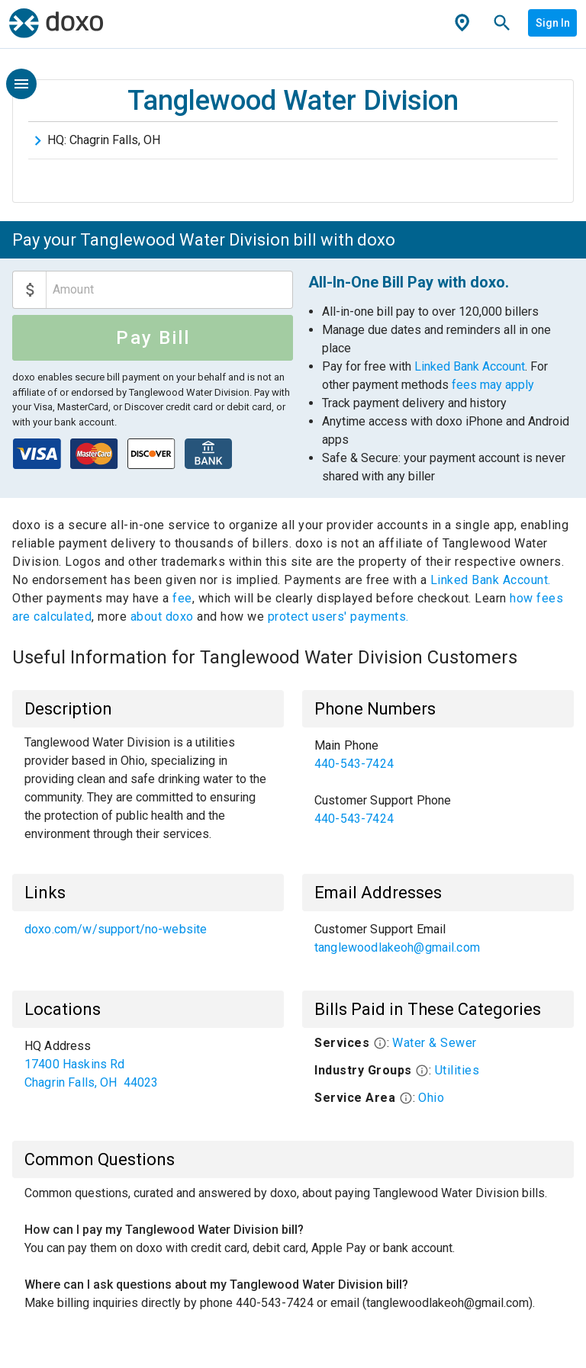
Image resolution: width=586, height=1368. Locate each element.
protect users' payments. (338, 616)
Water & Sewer (434, 1043)
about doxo (162, 616)
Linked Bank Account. (490, 580)
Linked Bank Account (469, 366)
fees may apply (493, 384)
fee (182, 598)
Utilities (457, 1070)
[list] (438, 782)
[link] (438, 754)
